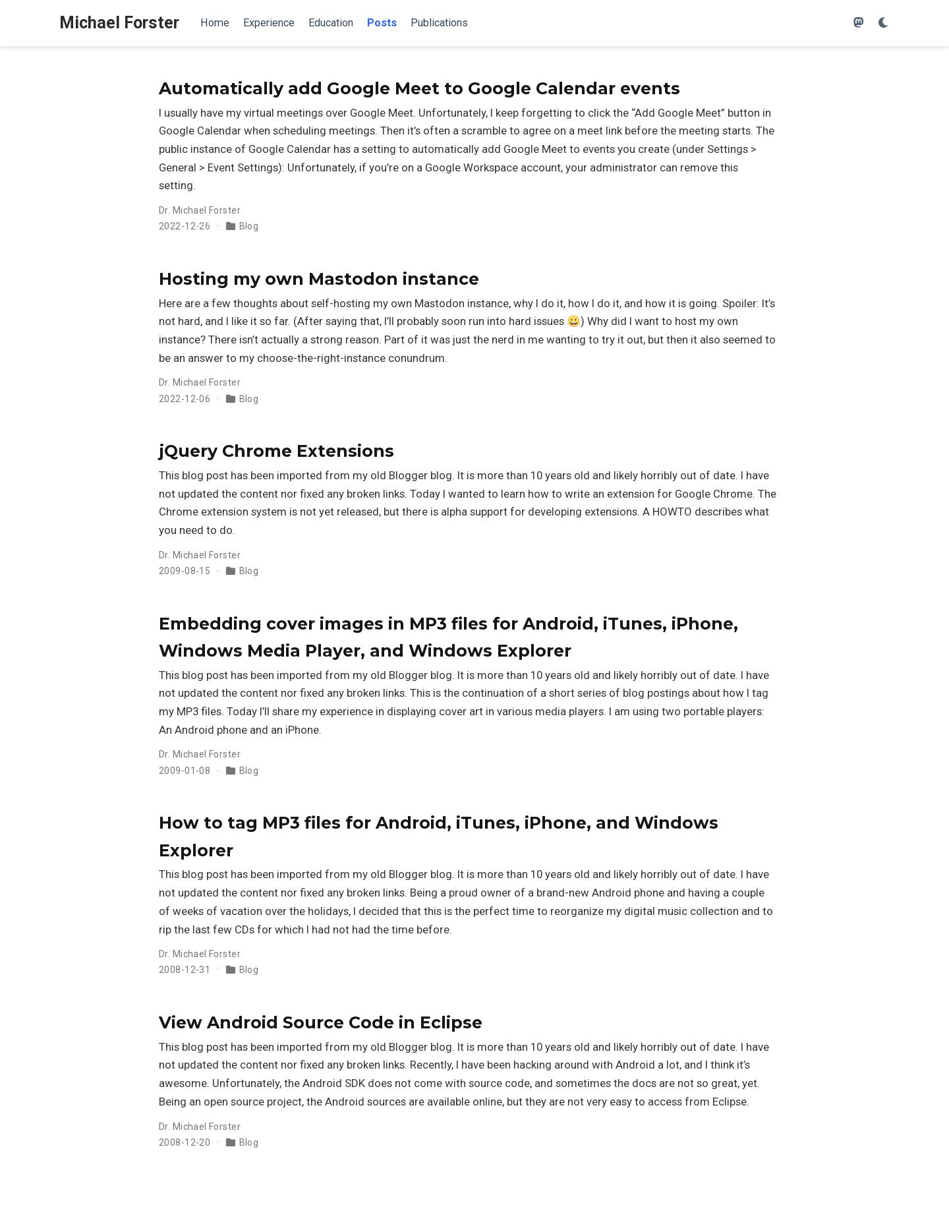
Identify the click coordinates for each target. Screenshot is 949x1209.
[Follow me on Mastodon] (858, 23)
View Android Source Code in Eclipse (320, 1022)
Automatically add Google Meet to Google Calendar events (419, 88)
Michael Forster (119, 22)
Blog (249, 226)
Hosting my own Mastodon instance (319, 279)
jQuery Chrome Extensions (276, 451)
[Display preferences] (884, 23)
